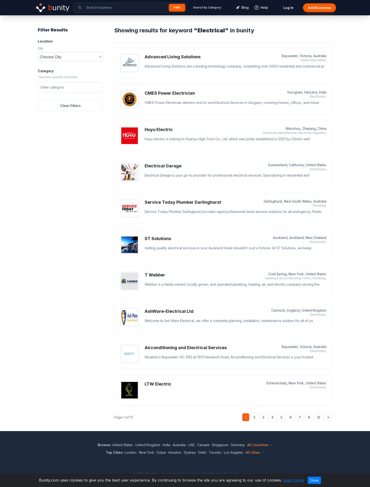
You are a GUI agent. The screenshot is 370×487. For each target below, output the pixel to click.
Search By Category (207, 7)
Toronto (215, 452)
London (130, 452)
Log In (288, 8)
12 (318, 417)
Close (314, 480)
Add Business (319, 8)
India (166, 445)
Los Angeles (233, 452)
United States (122, 445)
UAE (191, 445)
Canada (203, 445)
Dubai (161, 452)
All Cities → (255, 452)
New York (146, 452)
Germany (238, 445)
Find (177, 7)
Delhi (202, 452)
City (40, 48)
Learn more (293, 480)
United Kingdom (147, 445)
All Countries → (260, 445)
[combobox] (70, 56)
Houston (174, 452)
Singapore (220, 445)
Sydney (190, 452)
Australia (179, 445)
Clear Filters (70, 106)
